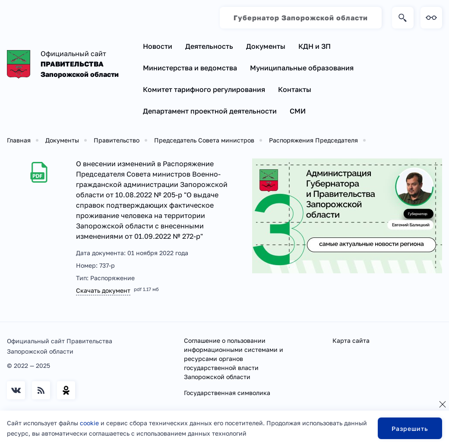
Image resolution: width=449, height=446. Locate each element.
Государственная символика (227, 392)
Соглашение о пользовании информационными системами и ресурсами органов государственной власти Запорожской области (233, 358)
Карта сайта (351, 340)
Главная (19, 140)
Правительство (116, 140)
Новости (157, 46)
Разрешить (410, 428)
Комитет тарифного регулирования (204, 89)
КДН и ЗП (314, 46)
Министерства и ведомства (190, 67)
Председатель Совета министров (204, 140)
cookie (89, 423)
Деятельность (209, 46)
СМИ (298, 111)
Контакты (294, 89)
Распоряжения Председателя (313, 140)
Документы (265, 46)
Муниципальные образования (302, 67)
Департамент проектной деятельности (210, 111)
